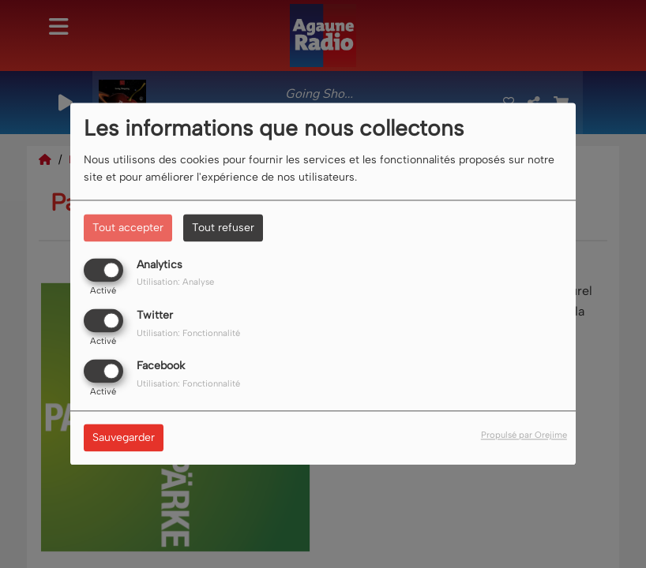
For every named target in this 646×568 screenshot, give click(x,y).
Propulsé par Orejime (524, 435)
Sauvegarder (123, 438)
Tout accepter (127, 227)
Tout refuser (223, 227)
